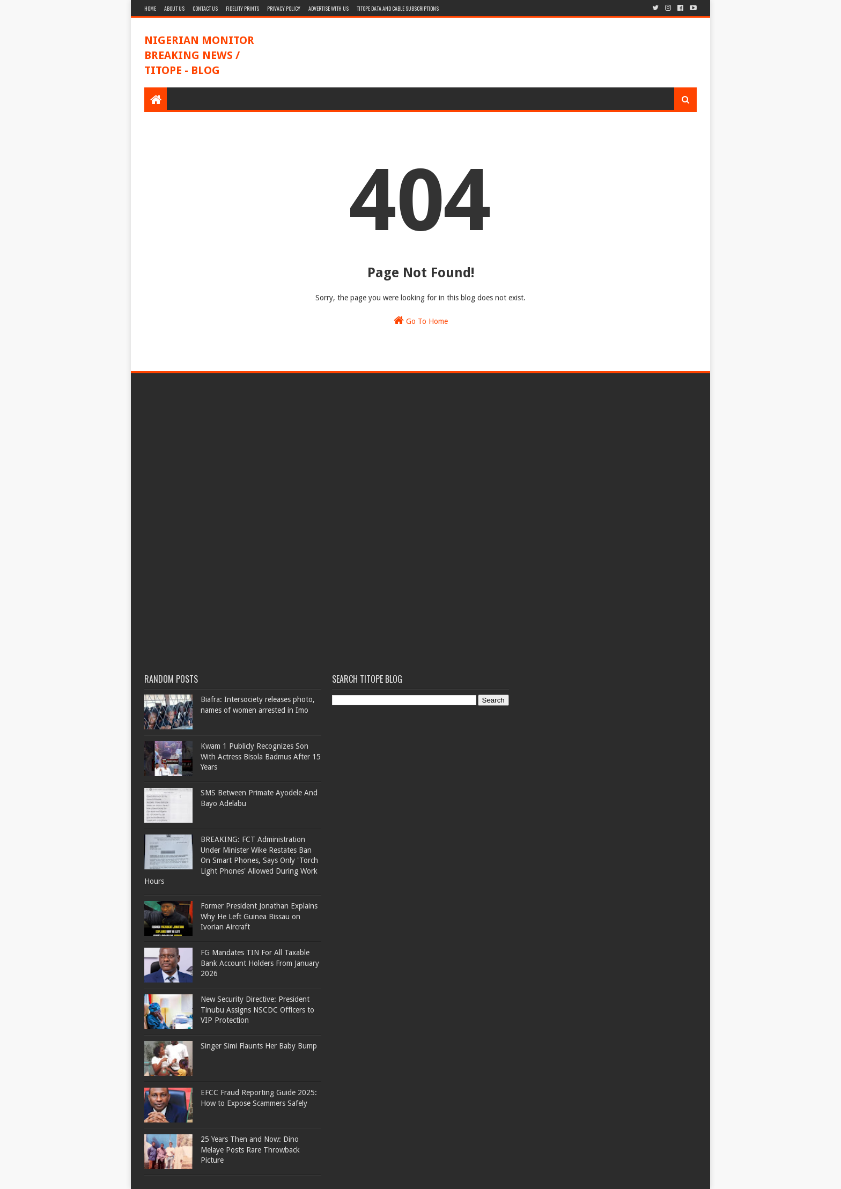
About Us (174, 8)
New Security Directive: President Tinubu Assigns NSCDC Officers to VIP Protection (257, 1009)
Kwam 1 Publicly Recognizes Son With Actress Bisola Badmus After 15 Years (261, 756)
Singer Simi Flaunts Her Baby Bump (259, 1046)
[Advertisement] (501, 52)
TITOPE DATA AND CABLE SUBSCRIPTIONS (398, 8)
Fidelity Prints (242, 8)
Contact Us (205, 8)
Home (150, 8)
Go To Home (421, 320)
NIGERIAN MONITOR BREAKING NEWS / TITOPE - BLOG (199, 55)
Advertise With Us (328, 8)
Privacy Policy (283, 8)
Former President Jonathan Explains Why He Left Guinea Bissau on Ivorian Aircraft (259, 916)
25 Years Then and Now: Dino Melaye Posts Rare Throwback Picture (250, 1149)
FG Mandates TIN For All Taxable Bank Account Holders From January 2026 (260, 963)
